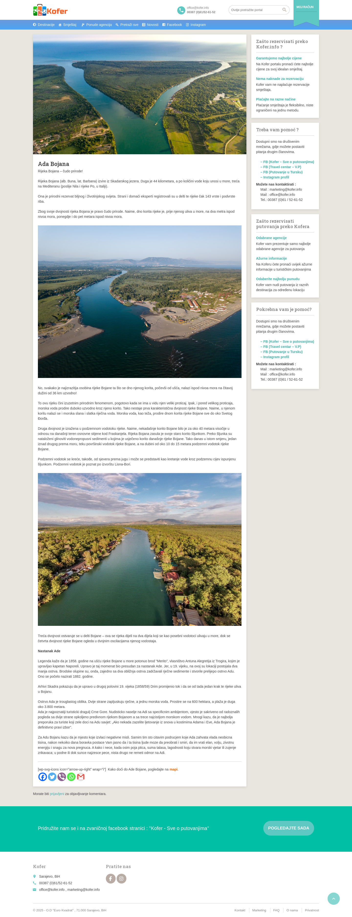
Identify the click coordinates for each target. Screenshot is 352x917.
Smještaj (69, 25)
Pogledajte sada (288, 828)
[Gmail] (81, 777)
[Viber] (61, 777)
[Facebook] (42, 777)
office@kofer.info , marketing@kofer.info (69, 890)
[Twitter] (52, 777)
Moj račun (305, 7)
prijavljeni (57, 794)
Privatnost (312, 910)
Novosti (152, 25)
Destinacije (46, 25)
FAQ (276, 910)
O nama (292, 910)
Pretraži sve (129, 25)
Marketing (259, 910)
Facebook (174, 25)
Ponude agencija (99, 25)
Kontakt (239, 910)
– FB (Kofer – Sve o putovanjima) (287, 162)
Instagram (198, 25)
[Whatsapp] (71, 777)
